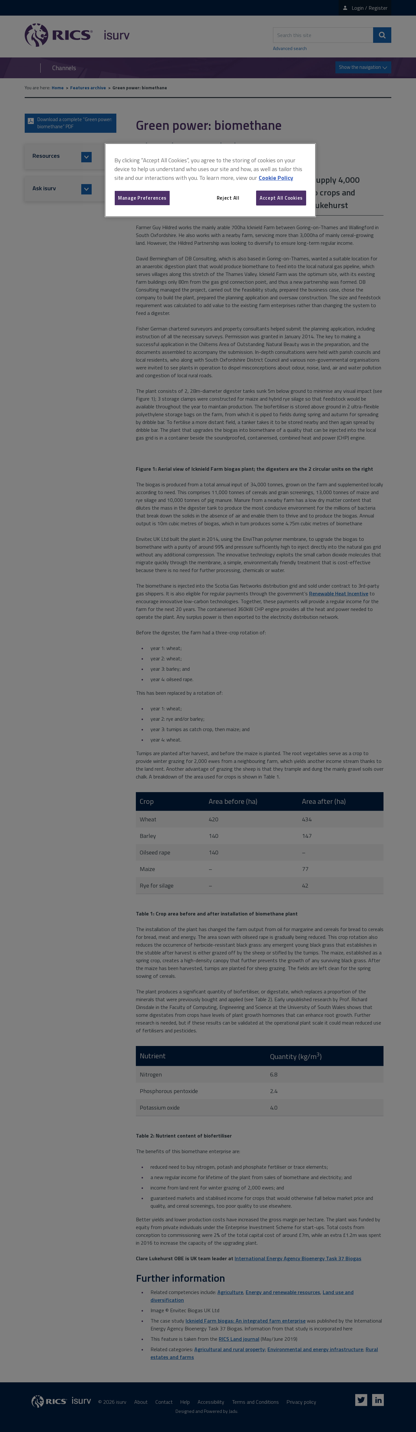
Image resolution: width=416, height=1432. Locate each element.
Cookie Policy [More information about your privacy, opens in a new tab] (276, 177)
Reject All (228, 198)
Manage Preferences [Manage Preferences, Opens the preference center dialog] (142, 198)
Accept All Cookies (281, 198)
